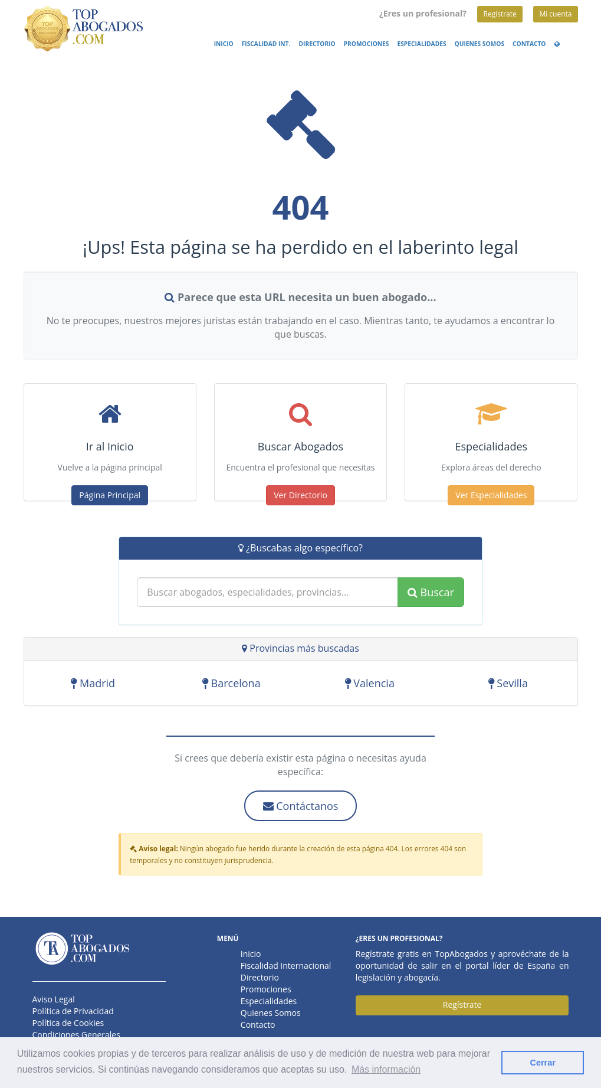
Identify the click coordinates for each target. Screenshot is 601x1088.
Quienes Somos (479, 44)
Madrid (93, 683)
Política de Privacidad (73, 1011)
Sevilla (508, 683)
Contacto (529, 44)
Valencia (370, 683)
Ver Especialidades (491, 495)
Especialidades (421, 44)
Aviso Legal (53, 999)
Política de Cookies (68, 1022)
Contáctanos (301, 806)
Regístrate (499, 14)
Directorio (316, 44)
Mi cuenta (555, 14)
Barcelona (231, 683)
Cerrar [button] (543, 1062)
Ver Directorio (300, 495)
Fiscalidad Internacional (286, 965)
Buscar (431, 592)
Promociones (366, 44)
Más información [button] (386, 1069)
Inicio (224, 44)
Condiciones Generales (76, 1034)
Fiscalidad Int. (266, 44)
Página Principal (109, 495)
